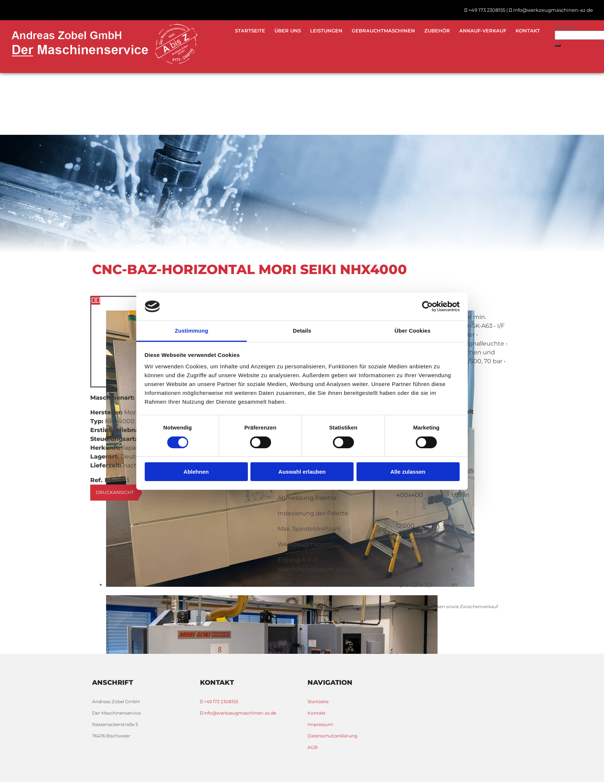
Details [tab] (302, 330)
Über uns (287, 31)
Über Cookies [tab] (412, 330)
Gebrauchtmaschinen (383, 31)
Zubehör (437, 31)
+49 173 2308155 (486, 10)
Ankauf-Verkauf (482, 31)
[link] (382, 31)
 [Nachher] (98, 300)
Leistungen (326, 31)
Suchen (566, 27)
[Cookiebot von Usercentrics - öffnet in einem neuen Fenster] (427, 306)
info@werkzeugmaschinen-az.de (553, 10)
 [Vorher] (93, 300)
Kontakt (528, 31)
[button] (558, 45)
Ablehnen (195, 472)
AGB (312, 747)
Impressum (320, 724)
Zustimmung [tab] (191, 330)
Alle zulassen (407, 472)
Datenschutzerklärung (332, 736)
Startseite (250, 31)
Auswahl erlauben (302, 472)
